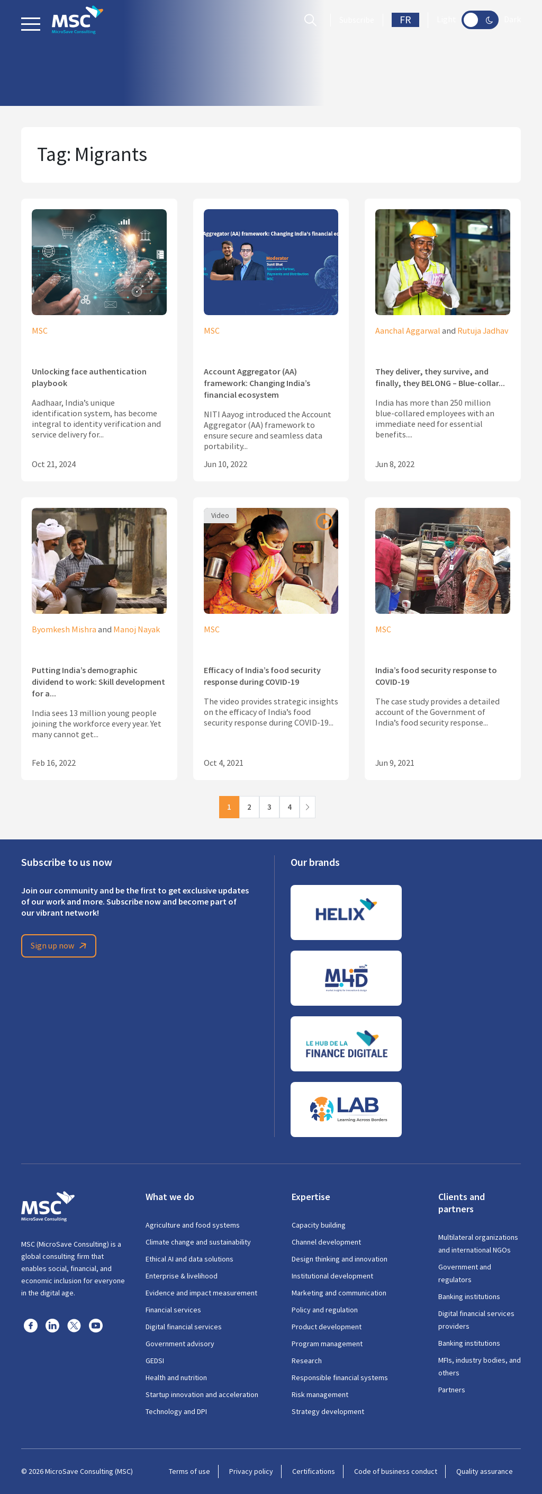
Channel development (326, 1242)
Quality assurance (484, 1471)
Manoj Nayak (136, 629)
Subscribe (356, 20)
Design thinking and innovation (339, 1259)
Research (307, 1360)
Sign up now (60, 946)
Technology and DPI (176, 1411)
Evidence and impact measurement (201, 1293)
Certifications (313, 1471)
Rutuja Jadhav (482, 331)
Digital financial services (184, 1326)
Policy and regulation (325, 1309)
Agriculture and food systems (193, 1225)
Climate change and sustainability (198, 1242)
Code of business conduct (395, 1471)
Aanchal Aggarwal (407, 331)
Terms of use (189, 1471)
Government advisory (180, 1343)
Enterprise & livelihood (182, 1276)
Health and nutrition (176, 1377)
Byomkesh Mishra (64, 629)
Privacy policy (251, 1471)
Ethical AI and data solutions (189, 1259)
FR (405, 19)
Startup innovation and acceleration (202, 1394)
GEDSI (155, 1360)
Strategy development (328, 1411)
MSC (40, 331)
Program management (327, 1343)
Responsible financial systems (340, 1377)
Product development (327, 1326)
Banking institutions (469, 1296)
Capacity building (319, 1225)
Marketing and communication (339, 1293)
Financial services (173, 1309)
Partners (451, 1389)
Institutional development (332, 1276)
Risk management (320, 1394)
